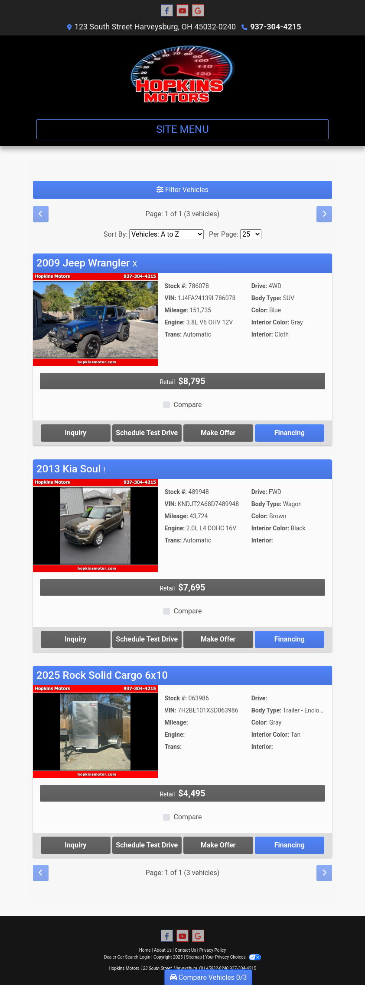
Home (145, 950)
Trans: (173, 334)
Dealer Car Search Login (127, 957)
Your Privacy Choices (233, 957)
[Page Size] (250, 234)
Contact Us (185, 950)
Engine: (175, 322)
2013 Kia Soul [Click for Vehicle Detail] (70, 469)
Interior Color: (270, 322)
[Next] (324, 214)
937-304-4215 (275, 26)
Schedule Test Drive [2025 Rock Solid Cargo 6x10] (147, 845)
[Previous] (41, 214)
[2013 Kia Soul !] (95, 525)
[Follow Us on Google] (198, 10)
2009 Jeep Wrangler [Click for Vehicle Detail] (86, 263)
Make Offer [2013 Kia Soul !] (218, 639)
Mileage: (176, 310)
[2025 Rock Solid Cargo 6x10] (95, 731)
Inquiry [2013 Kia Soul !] (75, 639)
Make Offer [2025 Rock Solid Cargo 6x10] (218, 845)
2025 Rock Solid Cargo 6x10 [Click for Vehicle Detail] (102, 675)
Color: (259, 310)
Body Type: (266, 298)
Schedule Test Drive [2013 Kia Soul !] (147, 639)
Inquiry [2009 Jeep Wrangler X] (75, 433)
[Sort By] (166, 234)
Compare (187, 405)
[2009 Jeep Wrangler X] (95, 319)
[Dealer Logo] (183, 74)
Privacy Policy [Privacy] (212, 950)
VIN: (170, 298)
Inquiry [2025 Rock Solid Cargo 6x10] (75, 845)
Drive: (259, 285)
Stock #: (176, 285)
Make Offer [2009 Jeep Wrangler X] (218, 433)
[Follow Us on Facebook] (167, 10)
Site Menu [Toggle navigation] (182, 129)
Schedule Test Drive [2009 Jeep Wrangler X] (147, 433)
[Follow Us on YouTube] (182, 10)
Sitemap (194, 957)
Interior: (262, 334)
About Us (163, 950)
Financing (289, 433)
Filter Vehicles (182, 190)
